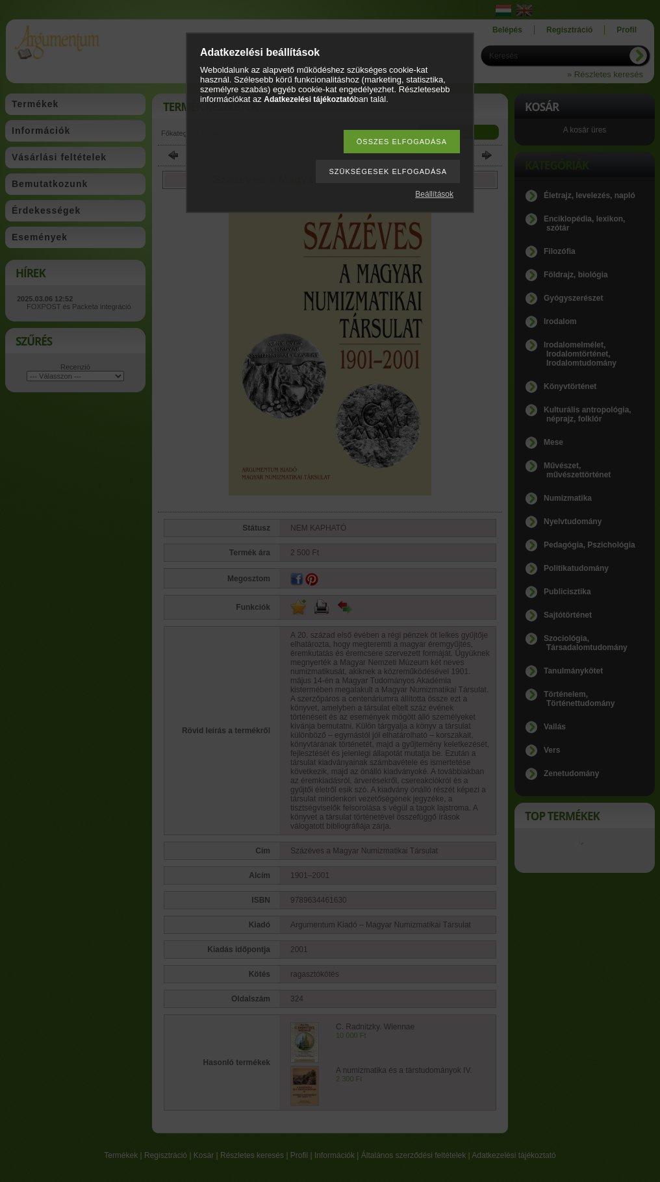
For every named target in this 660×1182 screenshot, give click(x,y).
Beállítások (434, 194)
